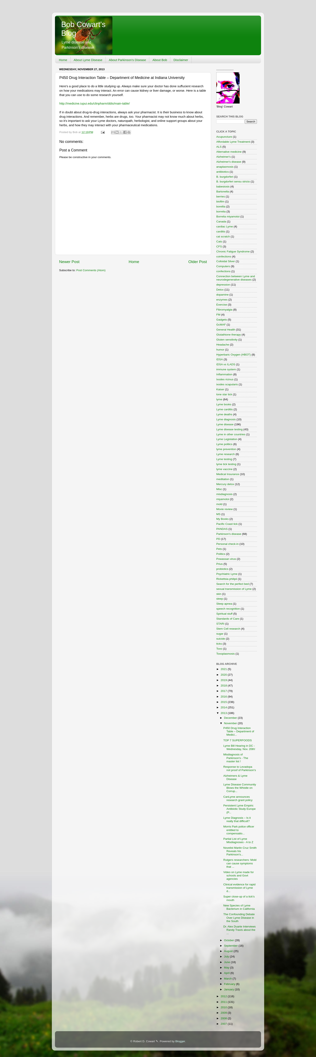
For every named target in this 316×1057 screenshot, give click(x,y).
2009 (224, 1012)
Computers (223, 266)
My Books (222, 518)
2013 (224, 713)
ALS (219, 146)
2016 (224, 696)
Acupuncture (224, 136)
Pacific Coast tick (227, 523)
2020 (224, 674)
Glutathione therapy (228, 334)
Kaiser (220, 389)
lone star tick (224, 394)
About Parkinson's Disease (127, 60)
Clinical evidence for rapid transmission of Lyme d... (239, 888)
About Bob (159, 60)
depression (223, 284)
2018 (224, 685)
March (228, 978)
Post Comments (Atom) (91, 270)
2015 (224, 702)
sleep (219, 598)
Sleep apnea (224, 603)
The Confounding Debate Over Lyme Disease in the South (239, 917)
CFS (219, 246)
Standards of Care (227, 618)
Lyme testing (224, 459)
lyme (219, 399)
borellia (220, 206)
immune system (226, 369)
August (229, 951)
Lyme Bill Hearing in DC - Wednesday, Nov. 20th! (239, 747)
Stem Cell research (228, 628)
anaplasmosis (225, 166)
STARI (220, 623)
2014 (224, 707)
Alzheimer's (223, 156)
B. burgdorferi (224, 176)
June (227, 962)
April (227, 973)
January (229, 989)
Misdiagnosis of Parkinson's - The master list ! (235, 758)
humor (220, 349)
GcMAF (221, 324)
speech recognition (228, 608)
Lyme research (225, 454)
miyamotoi (222, 499)
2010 (224, 1007)
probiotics (222, 568)
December (231, 717)
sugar (219, 633)
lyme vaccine (224, 469)
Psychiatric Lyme (227, 573)
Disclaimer (180, 60)
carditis (220, 231)
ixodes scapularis (227, 384)
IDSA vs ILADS (225, 364)
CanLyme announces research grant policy (238, 798)
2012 (224, 996)
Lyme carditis (224, 409)
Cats (219, 241)
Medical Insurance (227, 474)
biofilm (220, 201)
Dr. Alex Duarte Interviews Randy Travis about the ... (239, 930)
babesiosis (223, 186)
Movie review (224, 509)
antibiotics (222, 171)
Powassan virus (226, 558)
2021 (224, 669)
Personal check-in (227, 543)
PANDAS (222, 528)
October (229, 940)
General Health (225, 329)
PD (218, 538)
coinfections (223, 256)
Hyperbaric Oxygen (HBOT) (233, 354)
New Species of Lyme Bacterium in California (239, 907)
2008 (224, 1018)
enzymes (222, 299)
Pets (219, 548)
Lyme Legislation (226, 439)
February (230, 984)
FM (218, 314)
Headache (222, 344)
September (231, 945)
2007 (224, 1023)
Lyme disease (225, 424)
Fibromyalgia (224, 309)
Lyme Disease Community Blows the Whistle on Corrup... (239, 788)
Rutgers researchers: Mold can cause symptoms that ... (239, 863)
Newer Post (69, 262)
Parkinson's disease (228, 533)
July (227, 956)
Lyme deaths (224, 414)
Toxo (219, 648)
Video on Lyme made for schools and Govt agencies (238, 875)
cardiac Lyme (224, 226)
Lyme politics (224, 444)
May (227, 967)
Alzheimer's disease (228, 161)
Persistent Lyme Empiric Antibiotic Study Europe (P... (239, 809)
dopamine (222, 294)
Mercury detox (225, 484)
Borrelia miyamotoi (228, 216)
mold (219, 504)
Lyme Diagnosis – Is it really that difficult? (237, 819)
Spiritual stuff (224, 613)
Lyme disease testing (229, 429)
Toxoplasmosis (225, 653)
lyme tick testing (226, 464)
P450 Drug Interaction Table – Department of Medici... (238, 731)
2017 (224, 691)
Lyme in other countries (230, 434)
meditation (222, 479)
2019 (224, 680)
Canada (221, 221)
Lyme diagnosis (226, 419)
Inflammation (224, 374)
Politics (220, 553)
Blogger (180, 1041)
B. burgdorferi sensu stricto (233, 181)
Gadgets (221, 319)
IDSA (219, 359)
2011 (224, 1001)
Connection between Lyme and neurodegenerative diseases (235, 278)
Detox (220, 289)
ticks (219, 643)
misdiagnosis (224, 494)
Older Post (197, 262)
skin (218, 593)
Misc (219, 489)
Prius (219, 563)
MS (218, 514)
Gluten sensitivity (227, 339)
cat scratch (223, 236)
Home (63, 60)
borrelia (221, 211)
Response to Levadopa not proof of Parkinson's (239, 768)
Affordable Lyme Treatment (233, 141)
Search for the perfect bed (232, 583)
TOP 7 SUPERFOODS (237, 740)
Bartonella (222, 191)
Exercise (221, 304)
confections (223, 271)
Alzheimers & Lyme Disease (235, 777)
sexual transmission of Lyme (234, 588)
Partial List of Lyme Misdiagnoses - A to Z (238, 840)
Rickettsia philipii (226, 578)
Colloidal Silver (225, 261)
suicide (220, 638)
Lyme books (223, 404)
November (231, 723)
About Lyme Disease (88, 60)
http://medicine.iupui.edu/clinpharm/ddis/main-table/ (94, 103)
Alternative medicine (229, 151)
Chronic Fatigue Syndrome (233, 251)
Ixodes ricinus (225, 379)
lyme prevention (226, 449)
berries (220, 196)
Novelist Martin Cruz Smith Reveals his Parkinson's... (240, 851)
